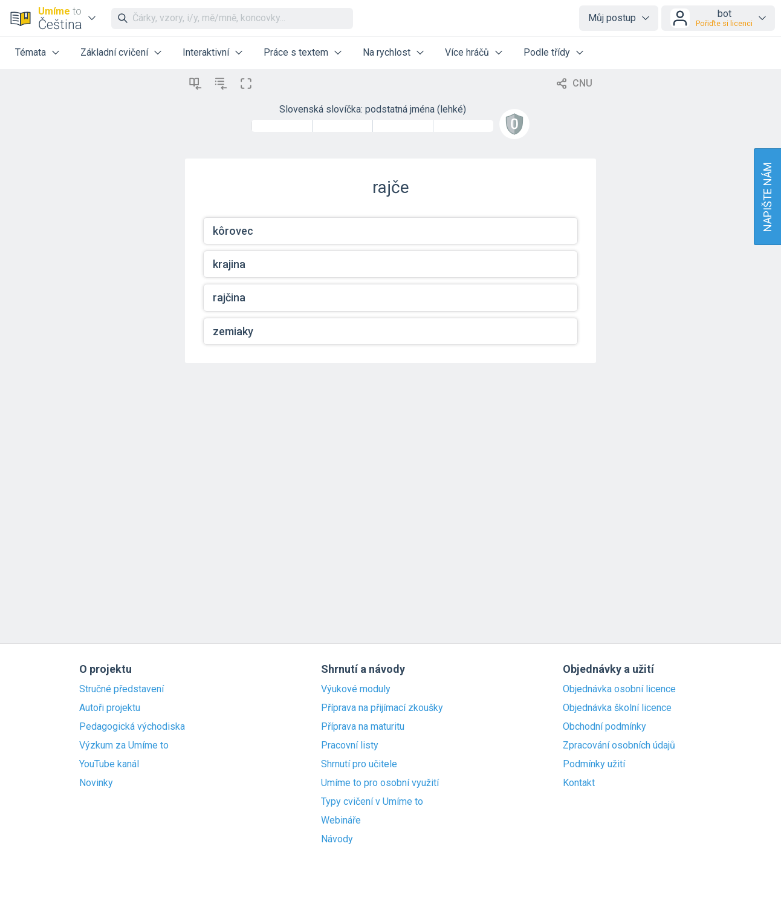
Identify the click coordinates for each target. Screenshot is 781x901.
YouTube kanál (109, 764)
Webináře (341, 820)
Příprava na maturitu (362, 726)
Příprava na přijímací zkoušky (382, 708)
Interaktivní (206, 52)
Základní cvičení (114, 52)
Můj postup (612, 18)
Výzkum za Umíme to (124, 745)
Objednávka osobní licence (619, 689)
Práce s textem (296, 52)
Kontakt (579, 783)
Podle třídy (546, 52)
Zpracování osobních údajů (619, 745)
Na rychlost (386, 52)
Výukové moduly (355, 689)
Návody (337, 839)
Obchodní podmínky (604, 726)
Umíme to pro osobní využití (380, 783)
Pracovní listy (349, 745)
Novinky (96, 783)
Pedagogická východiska (132, 726)
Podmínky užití (594, 764)
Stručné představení (121, 689)
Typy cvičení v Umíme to (372, 801)
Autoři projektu (109, 708)
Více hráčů (467, 52)
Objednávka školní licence (617, 708)
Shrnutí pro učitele (359, 764)
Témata (30, 52)
